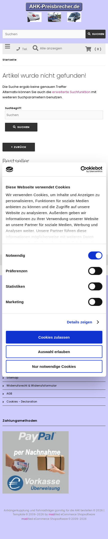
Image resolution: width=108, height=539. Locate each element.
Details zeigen (79, 322)
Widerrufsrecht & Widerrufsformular (29, 386)
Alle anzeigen (47, 48)
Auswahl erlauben (54, 352)
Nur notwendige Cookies (54, 366)
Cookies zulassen (54, 337)
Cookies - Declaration (19, 402)
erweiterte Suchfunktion (71, 92)
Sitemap (10, 378)
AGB (7, 394)
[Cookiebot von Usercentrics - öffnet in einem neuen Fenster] (80, 169)
